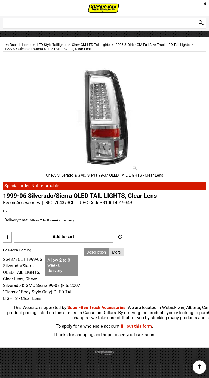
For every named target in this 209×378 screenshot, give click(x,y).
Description (96, 252)
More (116, 252)
